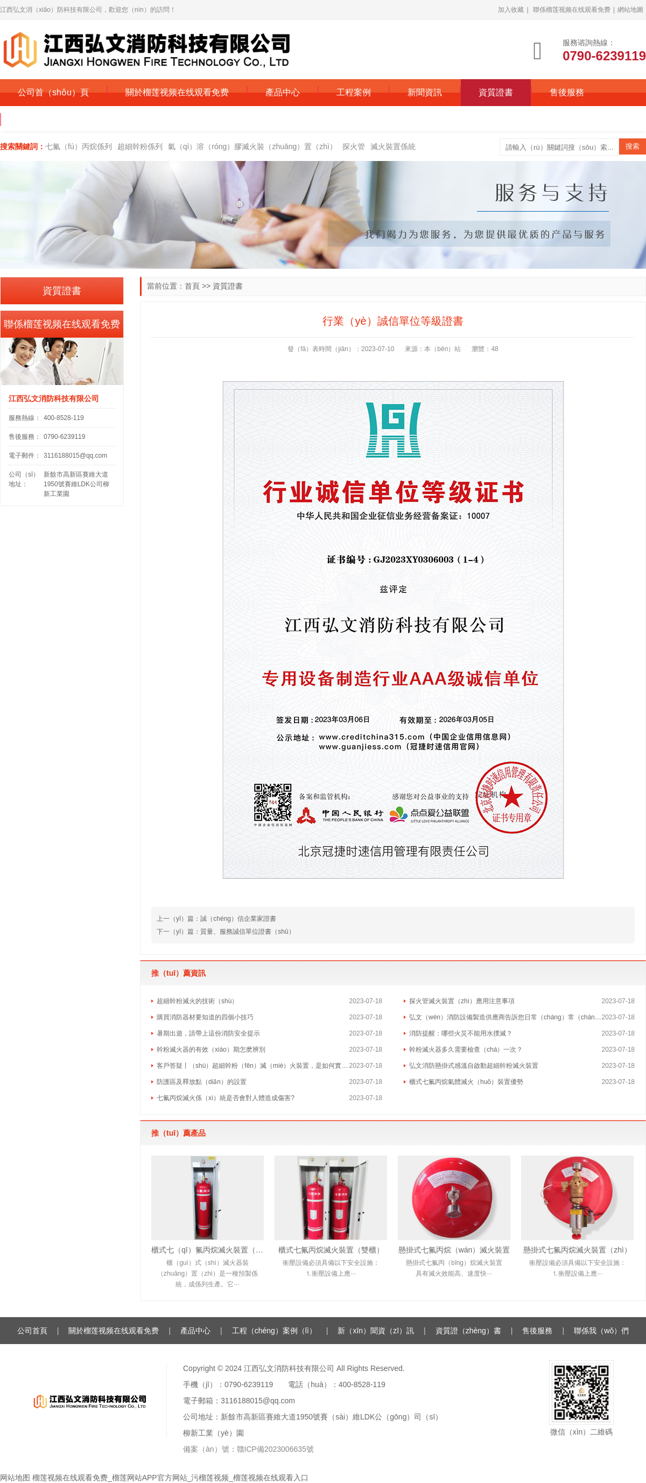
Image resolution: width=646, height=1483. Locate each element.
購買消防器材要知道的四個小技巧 (205, 1017)
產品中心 (282, 92)
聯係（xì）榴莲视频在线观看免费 (82, 119)
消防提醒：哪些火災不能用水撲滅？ (460, 1033)
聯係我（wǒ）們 (601, 1330)
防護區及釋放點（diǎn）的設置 (202, 1082)
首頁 (192, 286)
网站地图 (15, 1477)
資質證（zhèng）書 (468, 1330)
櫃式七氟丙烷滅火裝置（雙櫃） (331, 1250)
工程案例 (353, 92)
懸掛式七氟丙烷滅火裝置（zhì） (577, 1250)
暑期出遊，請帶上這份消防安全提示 (208, 1033)
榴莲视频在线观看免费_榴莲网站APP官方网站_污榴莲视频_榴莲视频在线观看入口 (170, 1477)
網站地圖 (630, 9)
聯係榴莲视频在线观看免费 (571, 9)
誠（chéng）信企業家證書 (238, 918)
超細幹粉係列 (140, 146)
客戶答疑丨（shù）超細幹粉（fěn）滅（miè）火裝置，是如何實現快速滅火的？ (253, 1065)
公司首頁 (32, 1330)
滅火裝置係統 (393, 146)
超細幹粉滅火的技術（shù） (197, 1001)
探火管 (353, 146)
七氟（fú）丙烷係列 (78, 146)
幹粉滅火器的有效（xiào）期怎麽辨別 (211, 1049)
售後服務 (567, 92)
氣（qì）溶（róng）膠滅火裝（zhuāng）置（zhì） (252, 146)
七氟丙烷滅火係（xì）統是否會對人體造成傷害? (225, 1098)
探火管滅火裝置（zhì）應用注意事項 (462, 1001)
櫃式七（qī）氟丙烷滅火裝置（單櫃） (207, 1250)
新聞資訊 (425, 92)
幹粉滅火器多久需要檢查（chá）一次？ (466, 1049)
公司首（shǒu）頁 (53, 92)
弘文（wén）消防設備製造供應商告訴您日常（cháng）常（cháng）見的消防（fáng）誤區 (505, 1017)
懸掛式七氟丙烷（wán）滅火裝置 (454, 1250)
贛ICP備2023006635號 (275, 1449)
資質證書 (496, 92)
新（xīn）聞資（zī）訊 (376, 1330)
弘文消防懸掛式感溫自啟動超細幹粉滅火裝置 (473, 1065)
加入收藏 (511, 9)
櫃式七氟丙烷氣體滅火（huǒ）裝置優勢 (466, 1082)
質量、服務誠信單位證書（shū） (247, 931)
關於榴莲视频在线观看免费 (177, 92)
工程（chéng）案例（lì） (274, 1330)
